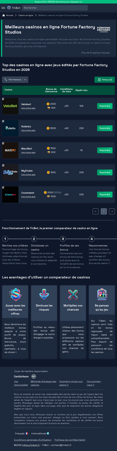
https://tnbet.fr (31, 445)
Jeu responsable (21, 383)
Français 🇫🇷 (21, 433)
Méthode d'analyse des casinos (43, 383)
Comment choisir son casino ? (71, 383)
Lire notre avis (28, 108)
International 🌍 (40, 433)
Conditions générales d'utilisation (32, 439)
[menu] (3, 8)
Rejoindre (104, 105)
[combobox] (24, 8)
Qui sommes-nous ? (94, 383)
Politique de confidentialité (70, 439)
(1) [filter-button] (104, 80)
